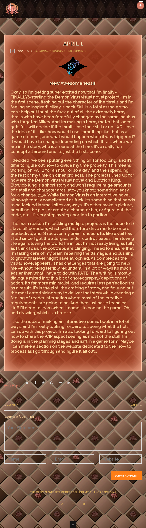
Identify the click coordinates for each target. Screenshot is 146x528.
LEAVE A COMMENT (28, 359)
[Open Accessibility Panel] (140, 5)
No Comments (77, 51)
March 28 (12, 405)
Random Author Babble (50, 51)
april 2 (135, 405)
